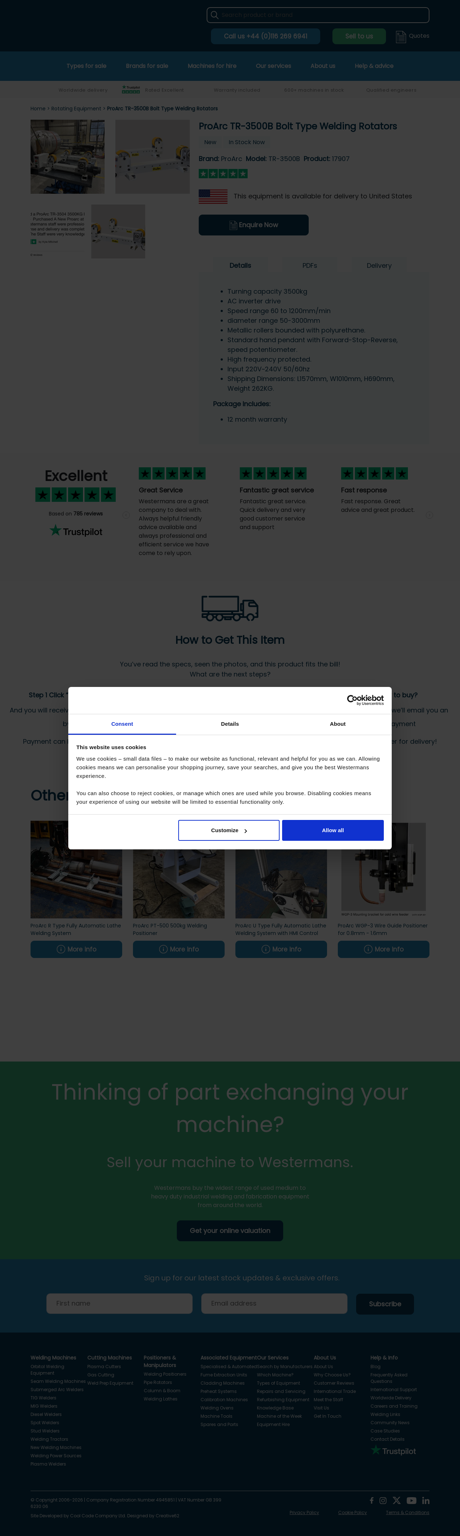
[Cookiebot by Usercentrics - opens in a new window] (352, 700)
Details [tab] (230, 724)
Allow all (333, 830)
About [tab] (338, 724)
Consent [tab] (122, 724)
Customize (229, 830)
